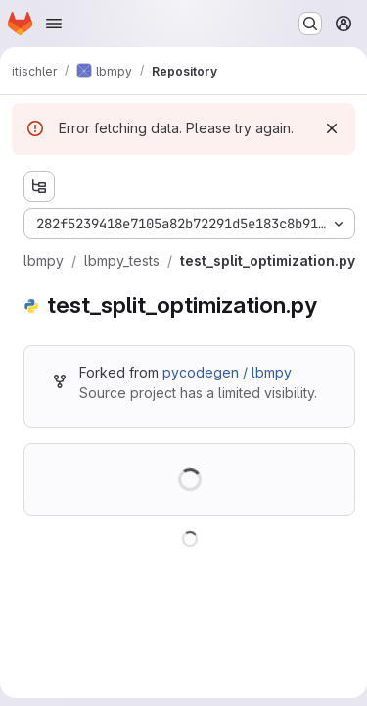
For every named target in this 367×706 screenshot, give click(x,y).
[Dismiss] (332, 128)
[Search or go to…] (310, 23)
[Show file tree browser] (39, 186)
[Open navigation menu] (53, 23)
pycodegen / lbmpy (227, 372)
